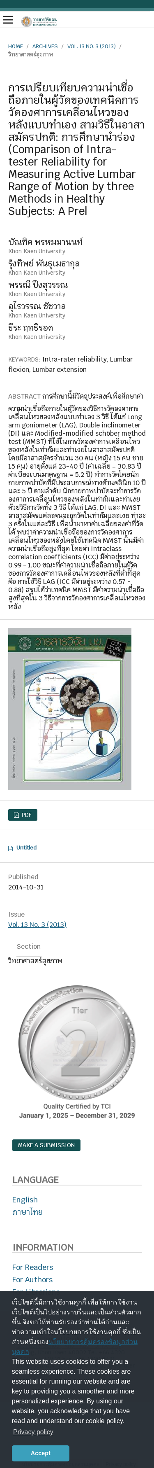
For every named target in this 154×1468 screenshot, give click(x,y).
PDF (26, 815)
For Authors (32, 1279)
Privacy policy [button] (33, 1431)
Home (15, 46)
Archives (45, 46)
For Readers (32, 1267)
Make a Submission (46, 1145)
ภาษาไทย (27, 1212)
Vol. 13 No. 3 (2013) (91, 46)
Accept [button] (41, 1453)
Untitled (26, 847)
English (25, 1199)
